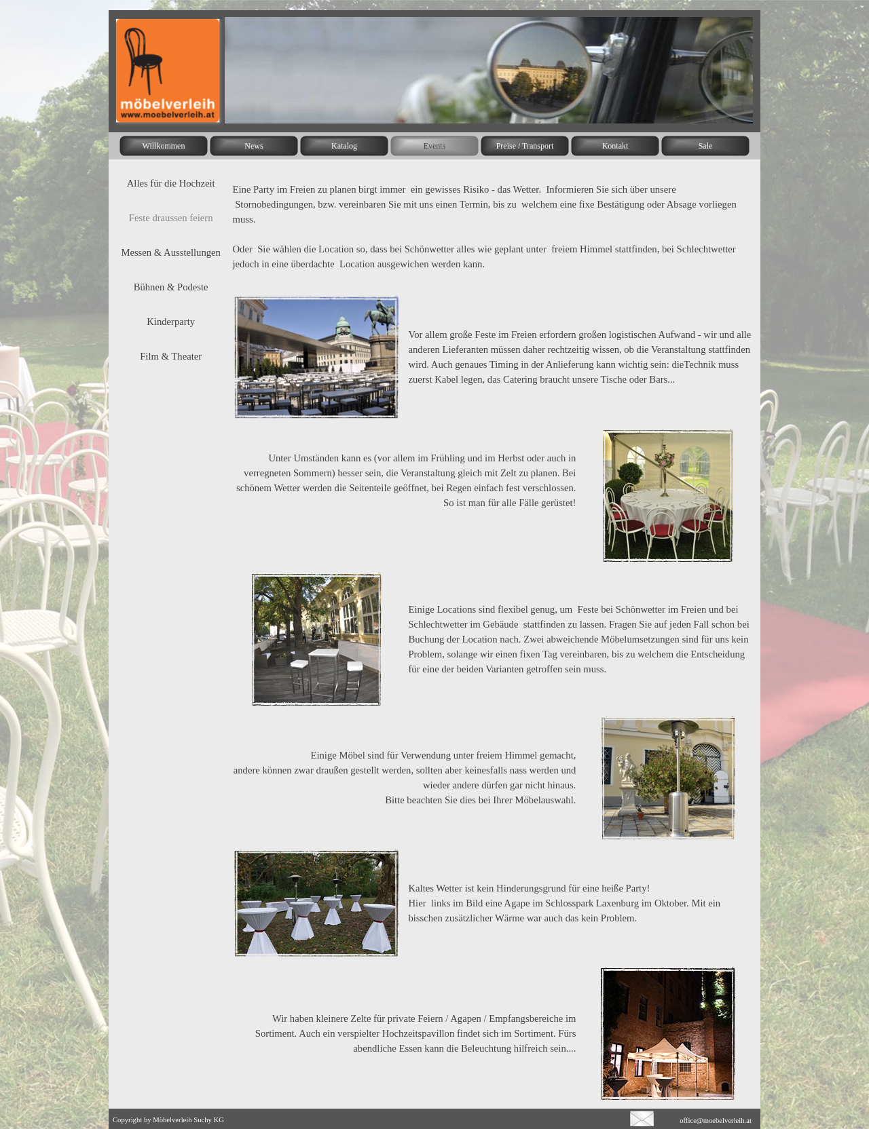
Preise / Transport (525, 146)
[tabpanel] (492, 226)
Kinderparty (171, 321)
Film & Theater (171, 356)
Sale (706, 146)
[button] (642, 1116)
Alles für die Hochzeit (171, 183)
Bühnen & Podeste (171, 287)
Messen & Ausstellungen (171, 252)
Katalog (344, 146)
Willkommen (164, 146)
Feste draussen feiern (171, 217)
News (253, 146)
